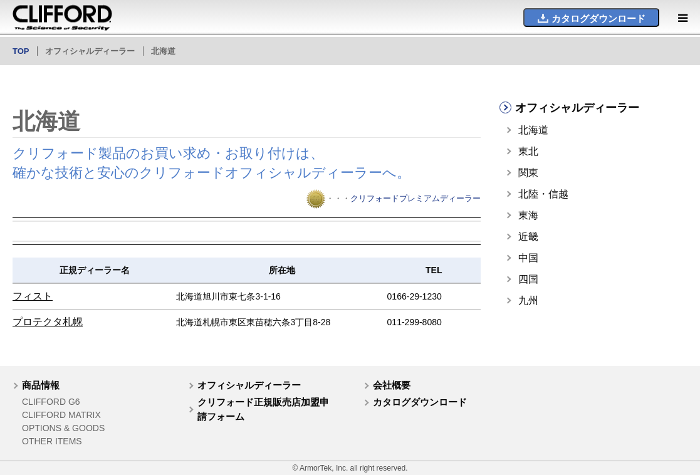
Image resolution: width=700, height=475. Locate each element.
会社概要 (391, 385)
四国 (528, 279)
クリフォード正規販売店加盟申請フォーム (263, 409)
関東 (528, 172)
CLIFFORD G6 (51, 402)
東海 (528, 215)
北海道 (533, 130)
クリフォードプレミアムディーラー (415, 198)
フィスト (33, 296)
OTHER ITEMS (52, 441)
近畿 (528, 236)
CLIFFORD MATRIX (61, 415)
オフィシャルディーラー (249, 385)
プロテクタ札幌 (48, 321)
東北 (528, 151)
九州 (528, 300)
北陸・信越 (543, 194)
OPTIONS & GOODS (63, 428)
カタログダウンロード (420, 402)
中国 (528, 258)
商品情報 (41, 385)
